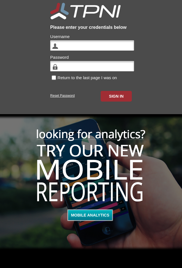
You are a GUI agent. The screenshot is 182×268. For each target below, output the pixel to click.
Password (59, 57)
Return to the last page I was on (87, 77)
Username (60, 36)
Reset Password (62, 96)
